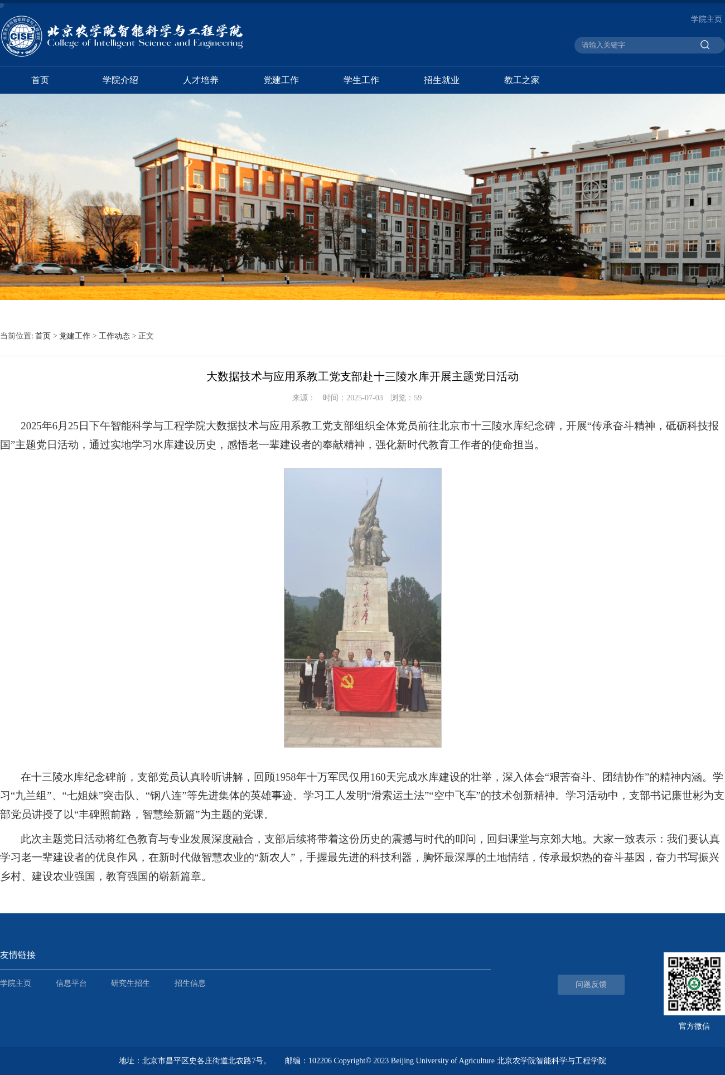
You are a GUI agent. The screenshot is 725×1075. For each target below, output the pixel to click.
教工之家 (522, 80)
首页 (40, 80)
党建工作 (281, 80)
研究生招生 (130, 983)
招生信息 (190, 983)
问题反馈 (591, 984)
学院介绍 (120, 80)
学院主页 (706, 19)
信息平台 (71, 983)
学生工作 (361, 80)
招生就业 (442, 80)
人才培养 (201, 80)
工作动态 (114, 336)
